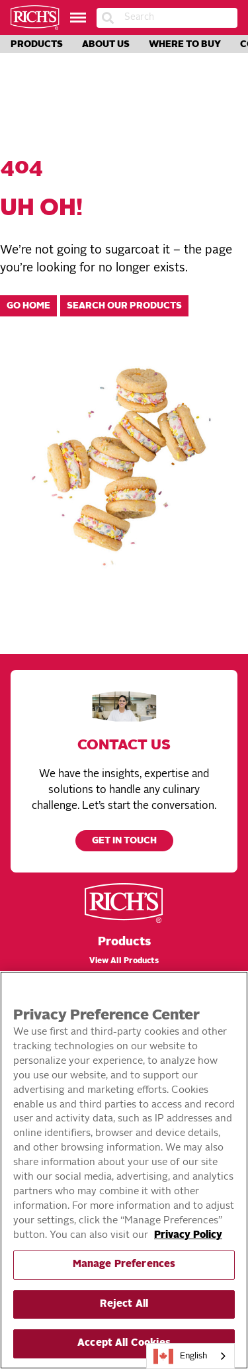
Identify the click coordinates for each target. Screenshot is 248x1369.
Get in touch (124, 841)
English (180, 1356)
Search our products (124, 306)
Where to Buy (185, 44)
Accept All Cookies (124, 1343)
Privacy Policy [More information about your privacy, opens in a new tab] (188, 1236)
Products (37, 44)
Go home (28, 306)
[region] (124, 1170)
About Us (106, 44)
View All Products (124, 961)
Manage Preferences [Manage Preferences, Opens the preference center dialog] (124, 1265)
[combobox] (190, 1356)
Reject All (124, 1304)
